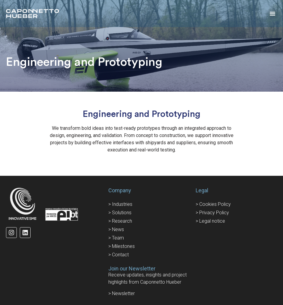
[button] (272, 13)
